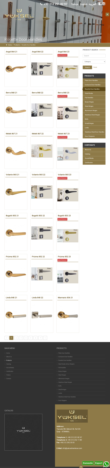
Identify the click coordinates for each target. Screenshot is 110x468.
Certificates (89, 162)
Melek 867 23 (64, 134)
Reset (95, 67)
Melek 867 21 (12, 134)
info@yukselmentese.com (72, 448)
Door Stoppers (90, 136)
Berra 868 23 (63, 93)
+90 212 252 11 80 (75, 440)
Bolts (86, 119)
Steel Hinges (89, 106)
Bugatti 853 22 (38, 215)
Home (10, 45)
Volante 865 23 (64, 174)
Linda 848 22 (37, 297)
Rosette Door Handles (92, 89)
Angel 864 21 (11, 52)
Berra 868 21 (11, 93)
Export (98, 463)
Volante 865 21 (12, 174)
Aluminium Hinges (91, 110)
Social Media (89, 158)
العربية (92, 4)
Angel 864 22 (37, 52)
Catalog (87, 154)
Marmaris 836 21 (65, 297)
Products (17, 45)
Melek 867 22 (38, 134)
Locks (87, 128)
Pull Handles (89, 97)
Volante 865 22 (38, 174)
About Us (88, 150)
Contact (8, 378)
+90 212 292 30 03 (67, 442)
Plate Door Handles (91, 80)
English (83, 4)
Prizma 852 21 (12, 256)
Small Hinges (89, 123)
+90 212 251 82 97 (53, 4)
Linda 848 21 (11, 297)
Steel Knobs (89, 93)
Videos (8, 375)
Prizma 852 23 (64, 256)
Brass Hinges (89, 102)
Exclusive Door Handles (92, 85)
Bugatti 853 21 (12, 215)
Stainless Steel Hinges (92, 115)
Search (87, 67)
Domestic (88, 463)
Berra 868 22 (37, 93)
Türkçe (74, 4)
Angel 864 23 (63, 52)
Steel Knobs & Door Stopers (66, 364)
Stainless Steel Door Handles (94, 132)
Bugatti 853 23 (64, 215)
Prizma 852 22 (38, 256)
